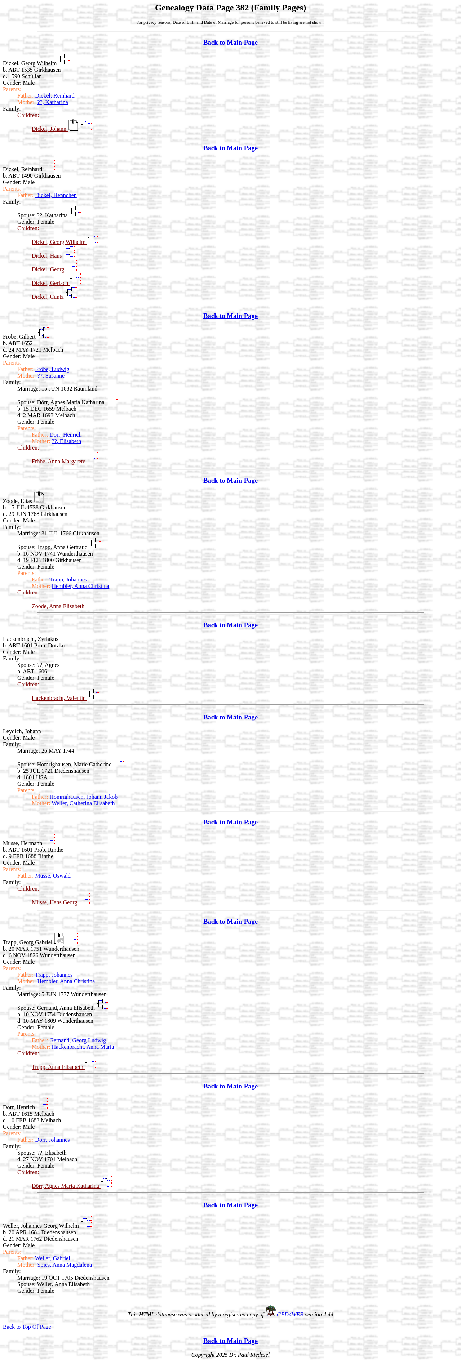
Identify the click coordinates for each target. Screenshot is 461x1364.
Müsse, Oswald (53, 876)
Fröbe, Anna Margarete (59, 461)
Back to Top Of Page (27, 1327)
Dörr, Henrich (65, 435)
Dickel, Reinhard (54, 96)
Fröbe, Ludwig (52, 369)
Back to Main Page (230, 42)
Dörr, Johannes (52, 1140)
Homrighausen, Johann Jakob (83, 797)
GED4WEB (290, 1314)
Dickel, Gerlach (51, 283)
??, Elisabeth (66, 441)
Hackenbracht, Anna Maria (83, 1047)
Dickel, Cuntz (48, 297)
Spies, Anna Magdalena (64, 1265)
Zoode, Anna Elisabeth (59, 606)
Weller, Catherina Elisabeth (83, 803)
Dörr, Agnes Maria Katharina (66, 1186)
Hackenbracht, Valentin (59, 698)
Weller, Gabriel (52, 1258)
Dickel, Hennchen (56, 195)
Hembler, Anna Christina (81, 586)
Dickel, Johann (50, 129)
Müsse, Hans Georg (55, 902)
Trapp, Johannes (68, 579)
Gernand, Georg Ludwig (77, 1040)
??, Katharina (52, 102)
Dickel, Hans (47, 256)
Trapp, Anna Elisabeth (58, 1067)
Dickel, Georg (49, 269)
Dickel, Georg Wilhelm (59, 242)
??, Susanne (51, 376)
